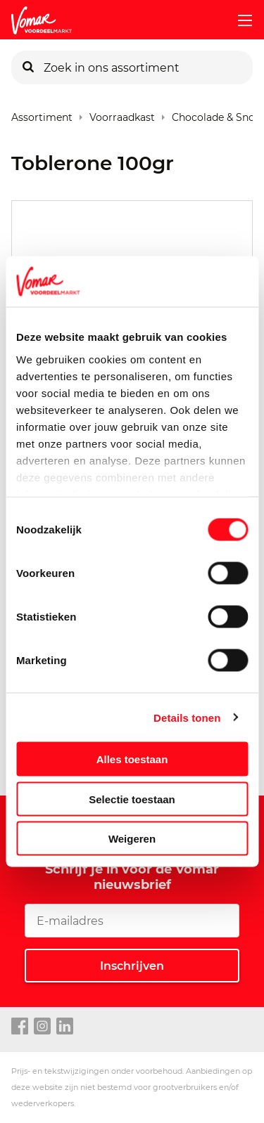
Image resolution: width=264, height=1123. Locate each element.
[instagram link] (42, 1026)
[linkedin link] (64, 1026)
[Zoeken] (28, 67)
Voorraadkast (122, 114)
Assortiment (42, 114)
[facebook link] (19, 1026)
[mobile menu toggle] (239, 20)
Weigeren (132, 839)
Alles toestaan (132, 759)
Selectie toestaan (132, 799)
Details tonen (186, 717)
